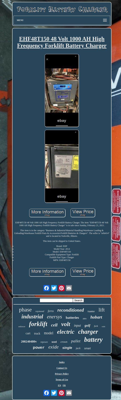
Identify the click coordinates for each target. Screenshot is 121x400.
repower (44, 342)
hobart (96, 317)
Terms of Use (62, 379)
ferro (51, 311)
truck (37, 333)
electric (66, 331)
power (39, 348)
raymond (39, 311)
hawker (91, 311)
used (54, 341)
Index (61, 362)
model (48, 333)
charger (88, 331)
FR (64, 385)
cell (54, 325)
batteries (72, 318)
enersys (54, 317)
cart (28, 333)
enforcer (21, 326)
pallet (75, 341)
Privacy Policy (62, 373)
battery (93, 339)
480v (85, 318)
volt (65, 324)
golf (87, 325)
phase (25, 309)
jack (78, 348)
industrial (32, 317)
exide (53, 347)
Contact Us (61, 368)
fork (96, 326)
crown (63, 341)
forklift (38, 323)
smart (87, 348)
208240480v (29, 341)
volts (103, 327)
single (67, 348)
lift (102, 310)
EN (59, 385)
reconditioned (70, 310)
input (77, 325)
